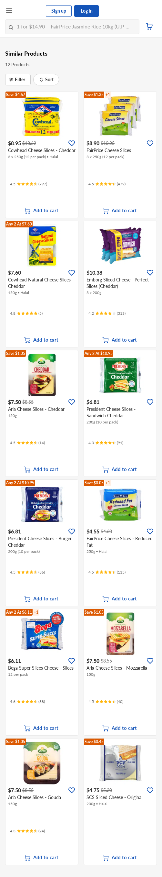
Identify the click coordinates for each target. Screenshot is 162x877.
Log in (87, 11)
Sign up (58, 11)
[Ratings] (28, 184)
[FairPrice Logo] (29, 11)
